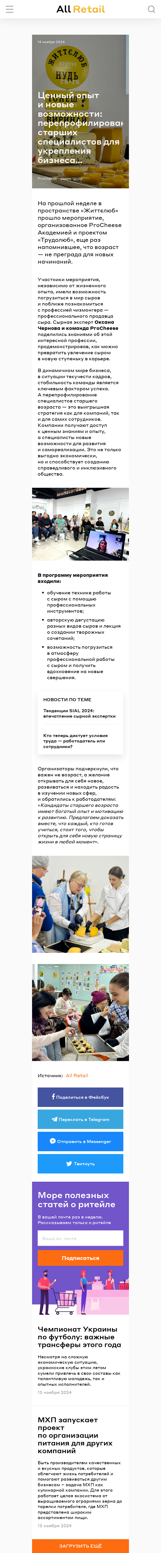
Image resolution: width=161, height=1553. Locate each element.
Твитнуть (84, 1163)
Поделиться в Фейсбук (82, 1097)
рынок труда (71, 178)
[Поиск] (151, 9)
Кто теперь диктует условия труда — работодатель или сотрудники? (75, 741)
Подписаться (80, 1258)
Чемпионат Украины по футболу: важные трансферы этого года (79, 1336)
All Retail (77, 1075)
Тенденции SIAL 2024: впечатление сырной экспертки (79, 713)
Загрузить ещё (80, 1546)
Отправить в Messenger (84, 1141)
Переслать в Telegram (84, 1119)
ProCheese (47, 178)
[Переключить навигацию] (9, 9)
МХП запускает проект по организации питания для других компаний (75, 1435)
